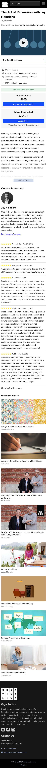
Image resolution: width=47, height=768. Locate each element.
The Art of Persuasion (12, 60)
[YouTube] (3, 730)
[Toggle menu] (43, 4)
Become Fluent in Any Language (15, 638)
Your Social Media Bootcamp (13, 672)
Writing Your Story (9, 569)
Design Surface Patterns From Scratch (17, 426)
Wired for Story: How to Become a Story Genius (21, 461)
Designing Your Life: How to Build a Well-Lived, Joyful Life (21, 496)
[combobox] (25, 4)
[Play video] (23, 42)
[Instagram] (13, 730)
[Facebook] (8, 730)
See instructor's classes (11, 234)
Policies (23, 765)
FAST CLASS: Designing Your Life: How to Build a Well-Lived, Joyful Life (22, 533)
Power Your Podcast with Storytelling (17, 603)
